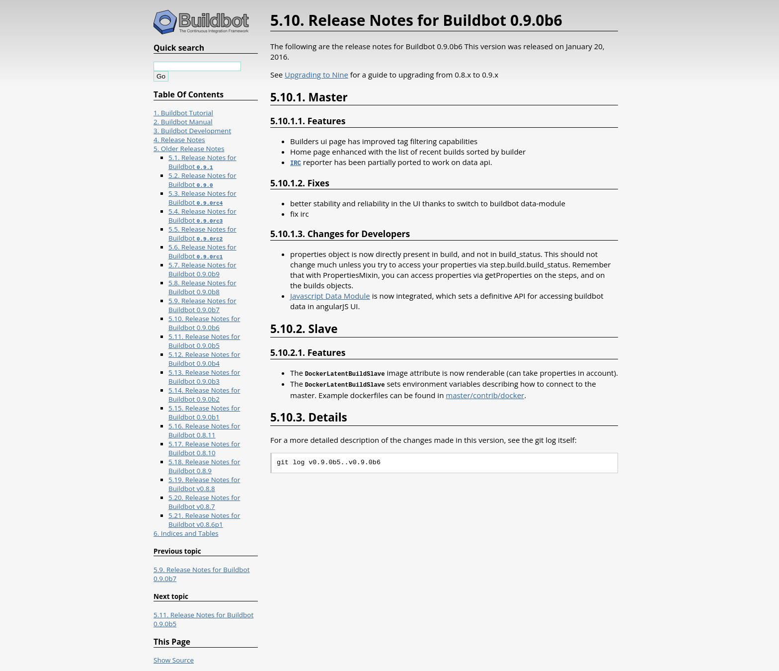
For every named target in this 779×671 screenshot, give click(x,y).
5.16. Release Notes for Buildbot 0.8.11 (204, 430)
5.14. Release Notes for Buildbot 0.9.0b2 (204, 395)
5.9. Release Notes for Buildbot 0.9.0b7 (202, 305)
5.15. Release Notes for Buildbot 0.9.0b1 (204, 412)
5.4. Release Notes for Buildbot (202, 216)
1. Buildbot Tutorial (183, 112)
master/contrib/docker (485, 393)
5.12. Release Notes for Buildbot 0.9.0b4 (204, 359)
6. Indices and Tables (186, 533)
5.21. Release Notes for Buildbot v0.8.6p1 (204, 520)
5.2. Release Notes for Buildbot (202, 180)
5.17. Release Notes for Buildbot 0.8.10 (204, 448)
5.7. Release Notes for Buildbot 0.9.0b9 (202, 269)
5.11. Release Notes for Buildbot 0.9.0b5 (204, 341)
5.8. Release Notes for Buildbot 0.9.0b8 (202, 287)
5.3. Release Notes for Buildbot (202, 198)
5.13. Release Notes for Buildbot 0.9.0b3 (204, 377)
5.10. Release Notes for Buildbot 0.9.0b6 (204, 323)
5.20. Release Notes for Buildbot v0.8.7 (204, 502)
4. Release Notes (179, 139)
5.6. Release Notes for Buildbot (202, 251)
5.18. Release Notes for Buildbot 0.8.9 (204, 466)
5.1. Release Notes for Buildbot (202, 162)
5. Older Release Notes (189, 148)
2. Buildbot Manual (183, 121)
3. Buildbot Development (192, 130)
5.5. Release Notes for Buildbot (202, 234)
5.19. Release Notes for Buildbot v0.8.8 (204, 484)
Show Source (174, 660)
